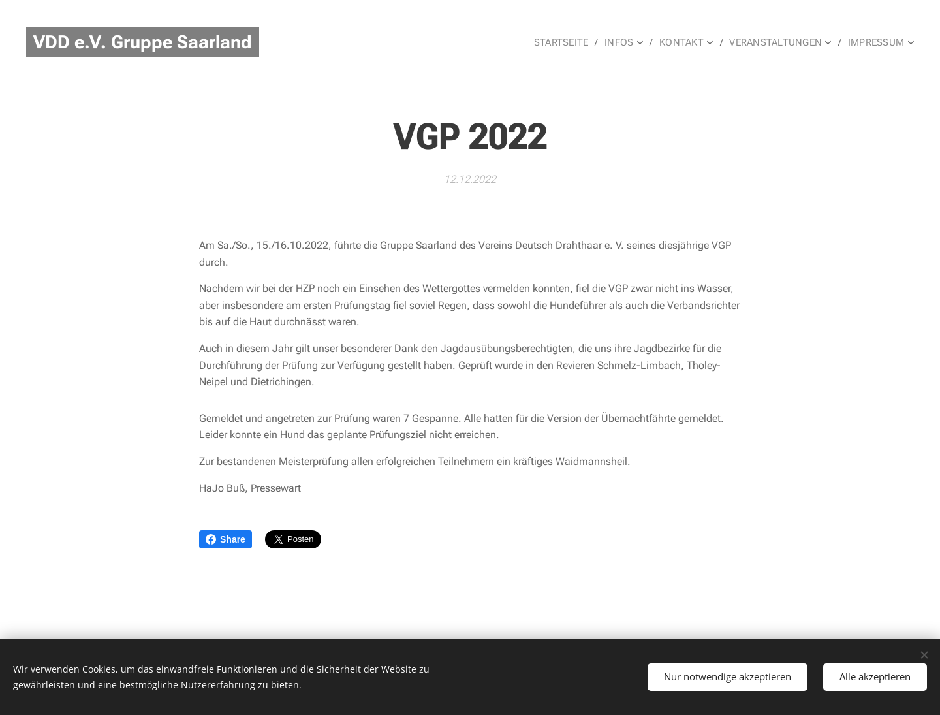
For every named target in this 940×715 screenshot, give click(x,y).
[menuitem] (567, 42)
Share (225, 539)
